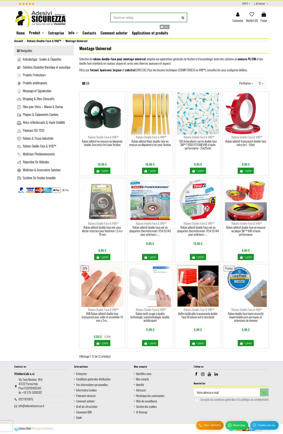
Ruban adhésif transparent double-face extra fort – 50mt (245, 143)
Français (261, 3)
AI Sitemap (141, 412)
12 (260, 83)
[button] (36, 32)
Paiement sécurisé (86, 396)
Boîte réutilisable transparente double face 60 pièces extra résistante (197, 315)
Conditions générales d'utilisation (93, 379)
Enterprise (81, 374)
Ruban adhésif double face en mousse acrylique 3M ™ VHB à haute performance (245, 230)
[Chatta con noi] (264, 425)
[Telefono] (210, 425)
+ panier (102, 171)
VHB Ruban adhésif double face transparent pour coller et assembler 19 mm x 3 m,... (102, 317)
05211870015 (26, 399)
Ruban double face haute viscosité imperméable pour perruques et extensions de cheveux (246, 317)
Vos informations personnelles (92, 385)
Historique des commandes (150, 396)
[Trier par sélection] (246, 83)
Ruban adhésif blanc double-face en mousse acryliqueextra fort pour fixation (150, 143)
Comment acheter (85, 401)
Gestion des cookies (146, 406)
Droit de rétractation (86, 406)
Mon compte (142, 379)
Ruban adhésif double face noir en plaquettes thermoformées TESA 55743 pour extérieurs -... (150, 230)
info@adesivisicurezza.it (31, 406)
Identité (140, 385)
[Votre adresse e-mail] (227, 392)
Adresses (141, 390)
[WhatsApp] (236, 425)
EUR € (246, 3)
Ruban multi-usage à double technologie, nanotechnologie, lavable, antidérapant (150, 317)
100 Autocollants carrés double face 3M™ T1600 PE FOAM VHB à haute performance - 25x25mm (198, 144)
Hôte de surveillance (146, 401)
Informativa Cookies (86, 390)
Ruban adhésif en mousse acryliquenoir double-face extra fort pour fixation (102, 143)
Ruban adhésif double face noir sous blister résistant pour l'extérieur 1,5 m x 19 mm (102, 230)
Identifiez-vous (143, 374)
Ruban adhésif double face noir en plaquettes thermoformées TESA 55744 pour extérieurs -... (198, 230)
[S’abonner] (264, 392)
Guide (79, 417)
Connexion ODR (84, 412)
